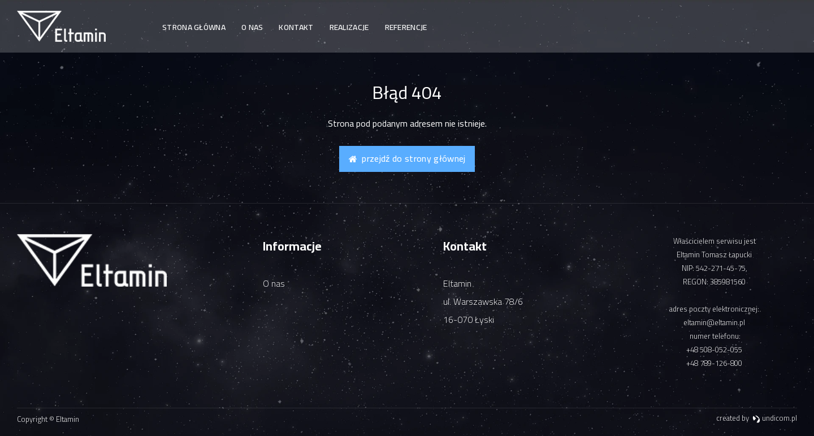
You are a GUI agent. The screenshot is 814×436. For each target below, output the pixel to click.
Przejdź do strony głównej (407, 158)
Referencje (406, 27)
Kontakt (296, 27)
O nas (252, 27)
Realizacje (349, 27)
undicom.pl (774, 418)
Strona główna (194, 27)
